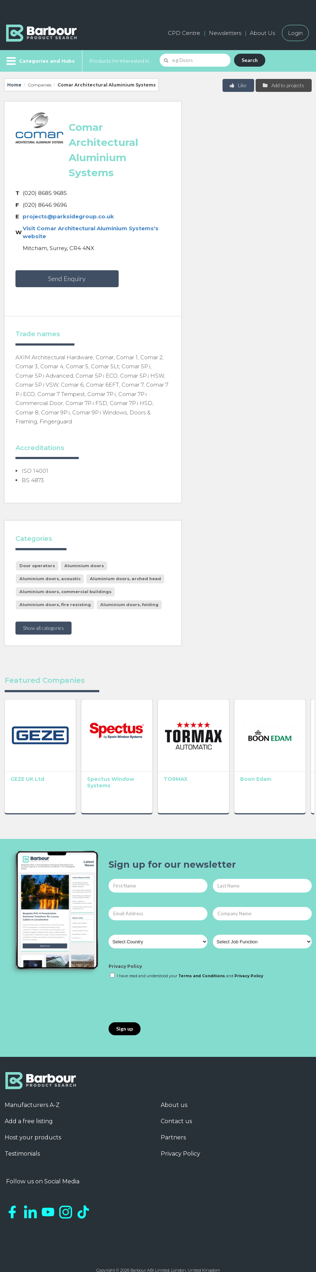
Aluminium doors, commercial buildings (65, 591)
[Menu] (40, 61)
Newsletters (225, 33)
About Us (262, 33)
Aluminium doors (84, 565)
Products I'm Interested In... (121, 61)
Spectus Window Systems (84, 771)
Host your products (33, 1123)
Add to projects (283, 85)
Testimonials (22, 1139)
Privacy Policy (125, 952)
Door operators (37, 565)
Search (250, 60)
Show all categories (43, 628)
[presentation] (163, 987)
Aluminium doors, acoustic (50, 578)
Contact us (176, 1107)
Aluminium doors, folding (129, 604)
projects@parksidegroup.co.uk (68, 216)
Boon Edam (213, 764)
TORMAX (147, 764)
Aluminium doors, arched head (125, 578)
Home (14, 85)
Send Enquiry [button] (67, 279)
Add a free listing (29, 1107)
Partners (173, 1123)
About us (174, 1091)
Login (295, 33)
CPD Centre (184, 33)
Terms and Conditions (201, 961)
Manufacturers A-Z (32, 1091)
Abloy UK (272, 764)
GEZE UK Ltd (27, 764)
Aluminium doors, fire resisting (55, 604)
